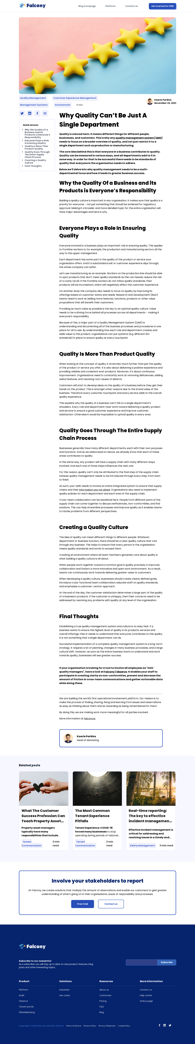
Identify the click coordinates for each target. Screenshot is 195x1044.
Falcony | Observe (115, 672)
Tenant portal (26, 1006)
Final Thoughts (33, 165)
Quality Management (33, 98)
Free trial (82, 903)
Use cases (64, 995)
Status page (146, 1001)
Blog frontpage (87, 6)
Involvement (63, 104)
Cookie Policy (124, 1025)
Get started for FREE (162, 6)
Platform (110, 6)
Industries (64, 989)
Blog (101, 1012)
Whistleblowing (27, 1012)
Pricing (102, 1001)
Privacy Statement (107, 1025)
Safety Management (142, 845)
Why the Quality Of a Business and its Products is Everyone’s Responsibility (37, 133)
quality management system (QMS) (139, 138)
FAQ (101, 1006)
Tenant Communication (31, 843)
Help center (146, 995)
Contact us (131, 6)
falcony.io (89, 718)
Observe (23, 1001)
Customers (105, 995)
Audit (21, 995)
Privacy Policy (90, 1025)
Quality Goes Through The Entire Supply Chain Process (37, 154)
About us (104, 989)
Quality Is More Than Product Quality (36, 147)
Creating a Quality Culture (35, 161)
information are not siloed (94, 490)
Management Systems (34, 104)
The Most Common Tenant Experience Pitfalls (92, 816)
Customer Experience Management (75, 98)
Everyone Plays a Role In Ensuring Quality (37, 142)
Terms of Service (73, 1025)
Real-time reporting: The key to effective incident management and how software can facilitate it (150, 821)
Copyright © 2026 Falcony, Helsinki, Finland (41, 1025)
